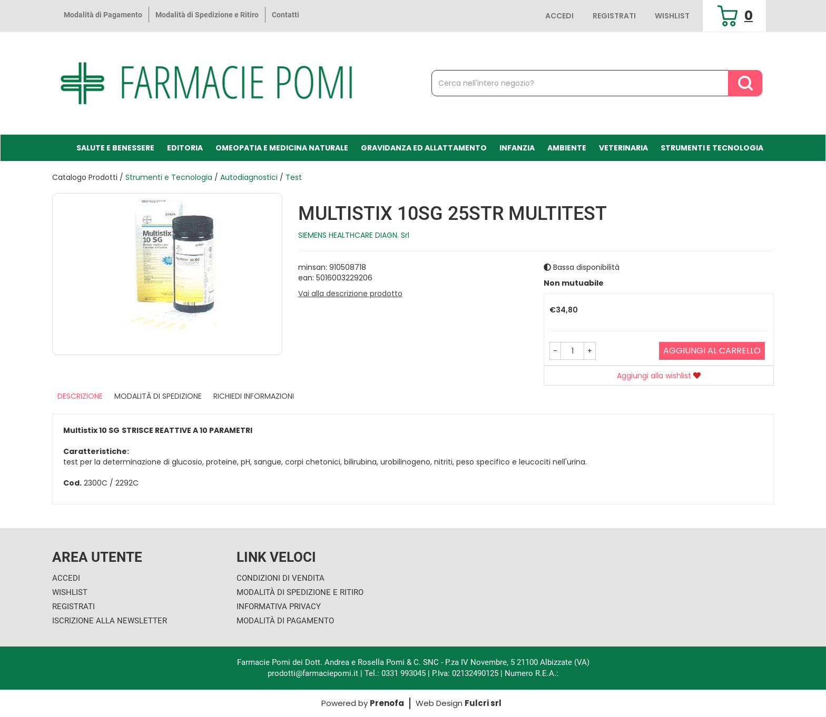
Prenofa (387, 703)
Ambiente (566, 148)
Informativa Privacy (279, 606)
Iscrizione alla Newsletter (109, 620)
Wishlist (672, 16)
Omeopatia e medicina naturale (281, 148)
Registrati (614, 16)
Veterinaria (623, 148)
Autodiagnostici (249, 177)
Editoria (185, 148)
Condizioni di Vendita (280, 578)
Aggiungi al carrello (712, 351)
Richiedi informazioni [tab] (253, 396)
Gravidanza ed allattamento (424, 148)
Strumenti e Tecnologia (712, 148)
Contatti (285, 15)
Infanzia (517, 148)
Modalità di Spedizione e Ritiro (207, 15)
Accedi (559, 16)
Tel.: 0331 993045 (395, 673)
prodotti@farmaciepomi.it (314, 673)
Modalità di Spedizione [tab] (158, 396)
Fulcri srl (483, 703)
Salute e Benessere (115, 148)
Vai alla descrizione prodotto (350, 293)
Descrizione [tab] (80, 396)
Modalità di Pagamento (103, 15)
